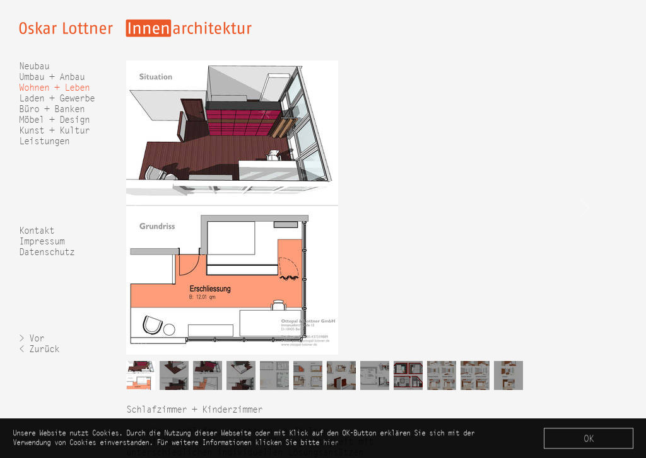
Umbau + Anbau (52, 77)
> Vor (31, 338)
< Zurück (39, 348)
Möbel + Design (54, 119)
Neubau (34, 66)
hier (330, 443)
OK (589, 439)
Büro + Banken (52, 109)
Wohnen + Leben (54, 87)
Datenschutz (46, 252)
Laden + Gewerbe (57, 98)
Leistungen (44, 141)
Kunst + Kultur (54, 130)
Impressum (41, 241)
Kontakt (36, 230)
